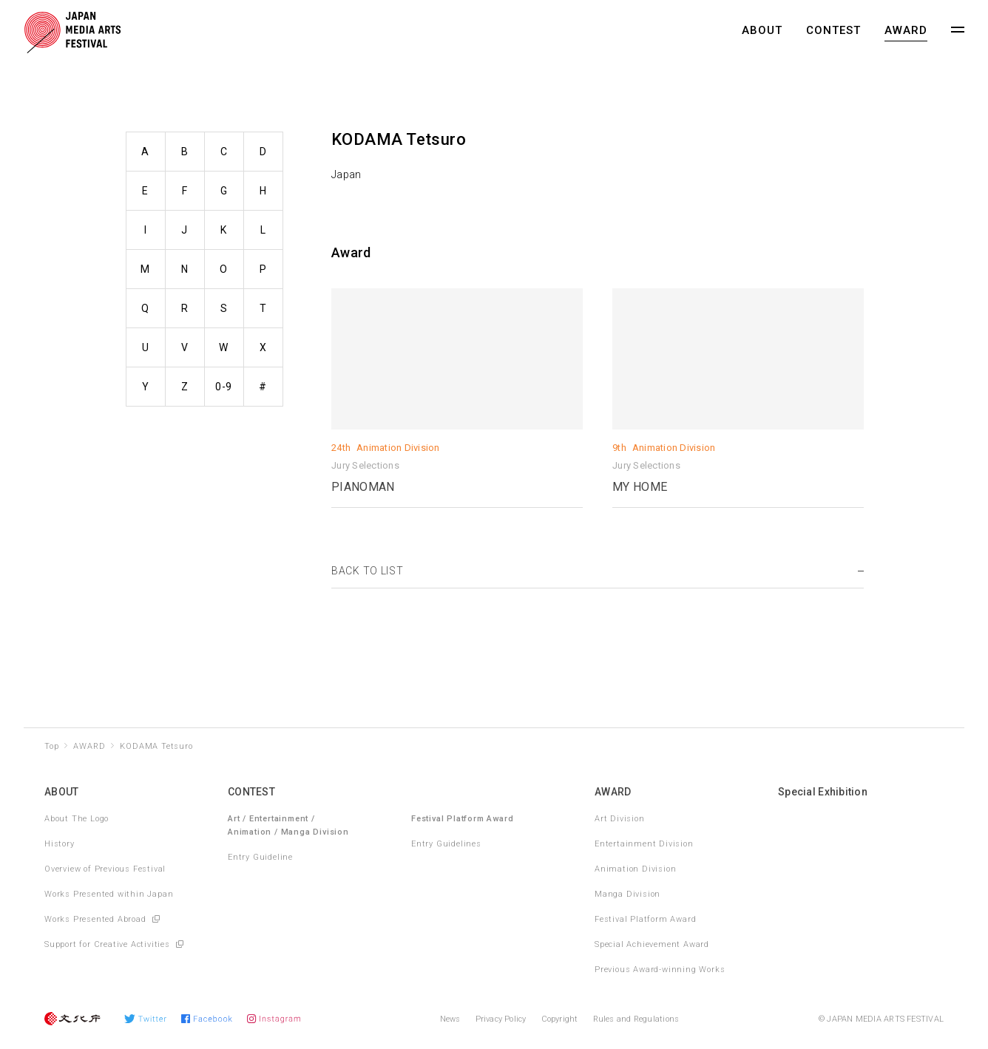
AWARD (905, 30)
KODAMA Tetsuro (156, 746)
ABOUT (762, 30)
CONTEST (833, 30)
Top (51, 746)
